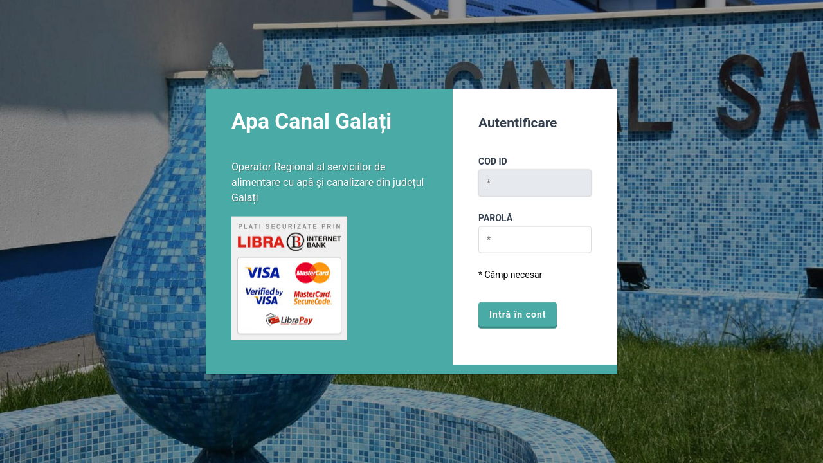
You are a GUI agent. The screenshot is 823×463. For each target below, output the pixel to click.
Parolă (495, 218)
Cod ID (492, 161)
